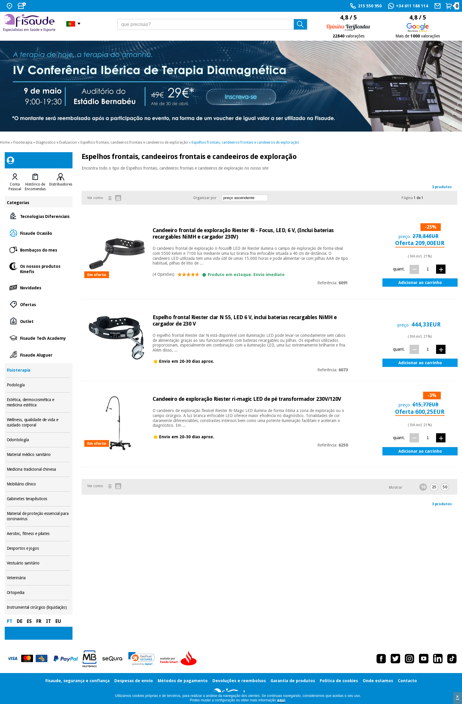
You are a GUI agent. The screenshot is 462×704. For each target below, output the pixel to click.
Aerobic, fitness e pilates (39, 533)
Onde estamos (378, 680)
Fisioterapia (22, 142)
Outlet (39, 321)
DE (19, 621)
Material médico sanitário (39, 454)
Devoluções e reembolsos (239, 680)
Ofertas (39, 304)
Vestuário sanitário (39, 563)
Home (5, 142)
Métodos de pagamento (183, 680)
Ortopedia (39, 592)
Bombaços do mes (39, 249)
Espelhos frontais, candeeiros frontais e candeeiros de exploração (134, 142)
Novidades (39, 287)
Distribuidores (60, 184)
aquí (281, 700)
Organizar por (205, 198)
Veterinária (39, 578)
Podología (39, 385)
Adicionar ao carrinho (420, 282)
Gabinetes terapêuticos (39, 499)
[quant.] (428, 269)
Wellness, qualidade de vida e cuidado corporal (39, 422)
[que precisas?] (212, 24)
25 (434, 487)
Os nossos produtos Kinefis (39, 268)
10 (423, 487)
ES (29, 621)
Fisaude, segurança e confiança (77, 680)
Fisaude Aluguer (39, 354)
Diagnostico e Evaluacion (56, 142)
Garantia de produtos (292, 680)
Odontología (39, 440)
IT (48, 621)
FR (39, 621)
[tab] (15, 182)
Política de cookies (339, 680)
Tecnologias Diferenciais (39, 216)
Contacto (407, 680)
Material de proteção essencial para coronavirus (39, 516)
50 (445, 487)
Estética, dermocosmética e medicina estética (39, 402)
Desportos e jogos (39, 548)
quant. (399, 269)
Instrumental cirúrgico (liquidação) (39, 607)
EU (58, 621)
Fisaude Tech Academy (39, 337)
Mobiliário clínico (39, 484)
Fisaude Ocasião (39, 232)
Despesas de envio (133, 680)
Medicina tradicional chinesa (39, 469)
